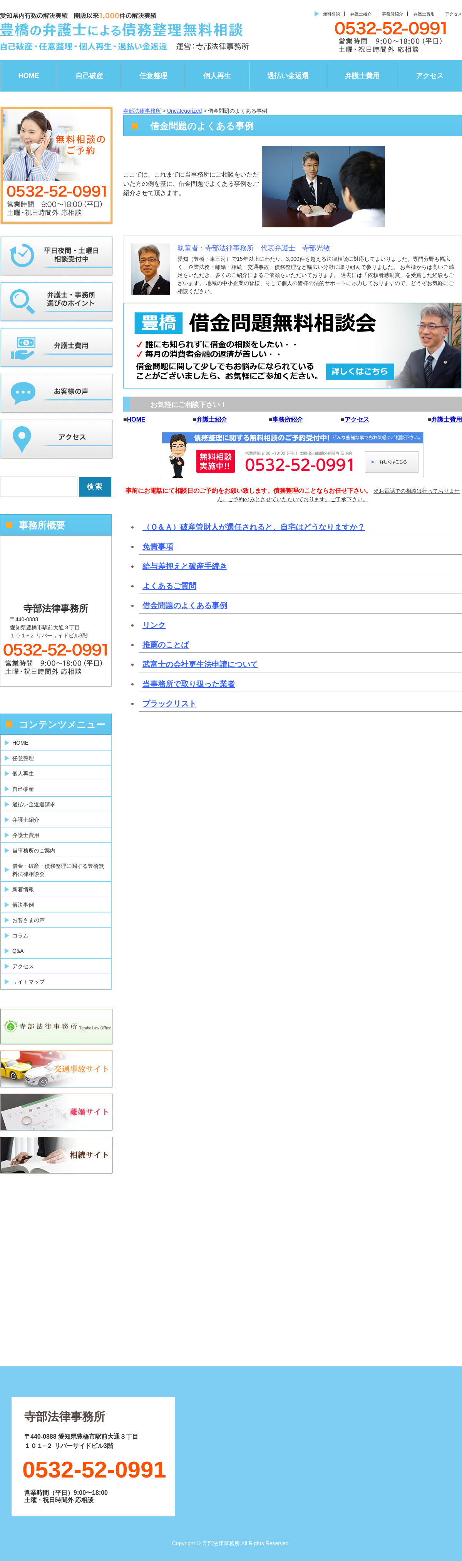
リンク (154, 625)
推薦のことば (165, 644)
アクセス (453, 14)
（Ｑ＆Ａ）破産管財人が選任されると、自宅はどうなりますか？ (253, 527)
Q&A (18, 951)
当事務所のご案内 (33, 850)
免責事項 (157, 546)
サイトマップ (28, 982)
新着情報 (23, 889)
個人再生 (217, 76)
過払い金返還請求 (33, 804)
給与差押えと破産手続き (184, 566)
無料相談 (331, 14)
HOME (28, 76)
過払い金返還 (288, 76)
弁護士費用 (424, 14)
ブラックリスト (169, 703)
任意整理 (153, 76)
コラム (20, 935)
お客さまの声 (28, 920)
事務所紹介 (392, 14)
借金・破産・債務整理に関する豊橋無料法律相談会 (58, 870)
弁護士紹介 (361, 14)
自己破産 (89, 76)
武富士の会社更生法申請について (200, 664)
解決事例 (23, 905)
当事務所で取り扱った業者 (188, 684)
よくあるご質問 (169, 586)
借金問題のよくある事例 (184, 605)
